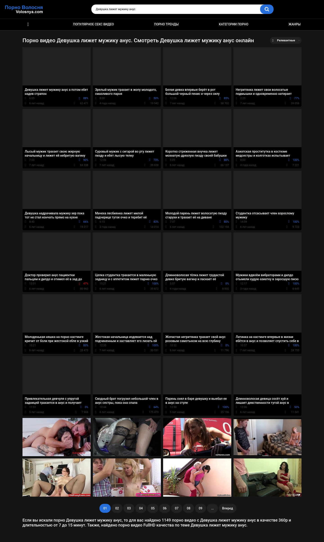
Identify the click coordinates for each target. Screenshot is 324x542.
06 (164, 508)
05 (153, 508)
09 (200, 508)
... (212, 508)
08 (188, 508)
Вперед (227, 508)
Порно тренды (166, 24)
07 (176, 508)
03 (129, 508)
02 (117, 508)
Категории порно (233, 24)
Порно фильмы (28, 24)
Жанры (294, 24)
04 (141, 508)
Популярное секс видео (93, 24)
